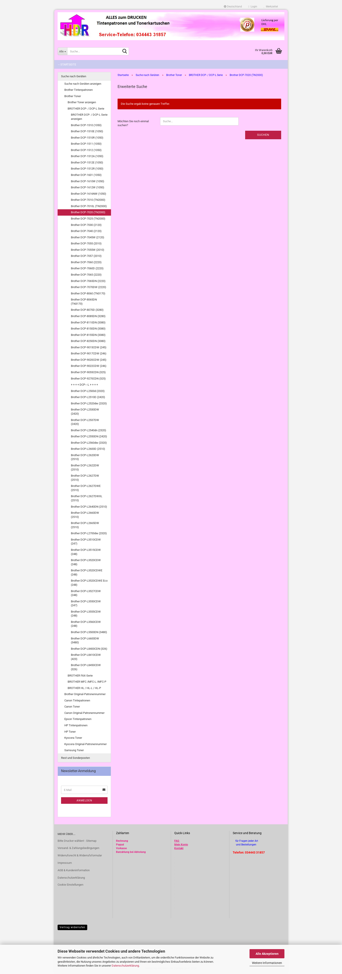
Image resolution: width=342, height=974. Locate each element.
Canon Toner (72, 706)
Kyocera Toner (73, 737)
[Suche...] (62, 51)
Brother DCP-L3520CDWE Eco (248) (89, 582)
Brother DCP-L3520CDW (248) (86, 562)
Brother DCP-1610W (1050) (87, 181)
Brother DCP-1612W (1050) (87, 187)
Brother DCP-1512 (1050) (86, 150)
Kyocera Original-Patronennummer (85, 744)
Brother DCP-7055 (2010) (86, 243)
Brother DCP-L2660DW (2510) (85, 515)
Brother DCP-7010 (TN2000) (88, 199)
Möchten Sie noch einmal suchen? (133, 123)
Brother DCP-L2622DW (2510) (85, 467)
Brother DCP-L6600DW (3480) (85, 640)
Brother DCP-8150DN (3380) (88, 328)
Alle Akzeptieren (267, 953)
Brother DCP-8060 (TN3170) (88, 293)
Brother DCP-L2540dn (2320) (88, 430)
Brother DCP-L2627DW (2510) (85, 477)
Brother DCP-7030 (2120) (86, 225)
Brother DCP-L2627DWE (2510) (86, 488)
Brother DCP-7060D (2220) (87, 268)
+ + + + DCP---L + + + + (84, 384)
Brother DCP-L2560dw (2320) (89, 442)
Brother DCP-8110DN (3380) (88, 322)
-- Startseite (67, 64)
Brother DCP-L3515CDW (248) (86, 552)
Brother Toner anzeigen (82, 102)
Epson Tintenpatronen (77, 719)
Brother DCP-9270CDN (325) (88, 378)
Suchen (263, 134)
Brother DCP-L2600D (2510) (88, 448)
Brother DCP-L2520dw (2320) (89, 403)
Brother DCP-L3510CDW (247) (86, 541)
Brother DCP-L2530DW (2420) (85, 411)
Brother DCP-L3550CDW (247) (86, 603)
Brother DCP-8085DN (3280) (88, 316)
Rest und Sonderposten (75, 757)
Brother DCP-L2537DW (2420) (85, 422)
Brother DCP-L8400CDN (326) (89, 648)
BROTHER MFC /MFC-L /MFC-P (87, 681)
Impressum (65, 862)
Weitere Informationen (267, 963)
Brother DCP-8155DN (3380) (88, 335)
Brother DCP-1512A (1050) (87, 156)
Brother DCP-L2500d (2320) (88, 391)
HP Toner (70, 731)
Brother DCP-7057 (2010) (86, 256)
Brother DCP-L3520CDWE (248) (86, 572)
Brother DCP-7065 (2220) (86, 274)
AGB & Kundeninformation (74, 870)
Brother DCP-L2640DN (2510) (89, 506)
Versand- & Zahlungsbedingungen (78, 848)
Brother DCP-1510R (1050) (87, 137)
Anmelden (84, 800)
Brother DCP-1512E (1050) (87, 162)
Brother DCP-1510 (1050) (86, 125)
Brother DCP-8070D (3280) (87, 309)
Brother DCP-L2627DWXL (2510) (86, 498)
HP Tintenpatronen (75, 725)
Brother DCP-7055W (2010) (87, 249)
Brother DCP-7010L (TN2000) (89, 206)
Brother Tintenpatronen (78, 89)
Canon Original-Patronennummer (84, 713)
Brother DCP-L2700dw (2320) (89, 533)
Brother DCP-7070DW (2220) (88, 287)
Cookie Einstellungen (70, 884)
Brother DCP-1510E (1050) (87, 131)
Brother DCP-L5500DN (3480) (89, 632)
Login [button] (252, 6)
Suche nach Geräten (73, 76)
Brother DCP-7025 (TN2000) (88, 218)
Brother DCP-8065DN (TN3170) (84, 301)
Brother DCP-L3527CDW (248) (86, 593)
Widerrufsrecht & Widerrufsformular (80, 855)
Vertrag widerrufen (72, 927)
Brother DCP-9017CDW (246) (88, 353)
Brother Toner (72, 96)
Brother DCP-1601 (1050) (86, 175)
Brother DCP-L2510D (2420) (88, 397)
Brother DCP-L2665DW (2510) (85, 525)
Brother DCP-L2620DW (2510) (85, 457)
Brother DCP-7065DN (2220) (88, 281)
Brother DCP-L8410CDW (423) (86, 657)
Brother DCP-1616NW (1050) (88, 193)
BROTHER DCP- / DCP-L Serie (86, 108)
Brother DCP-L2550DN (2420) (89, 436)
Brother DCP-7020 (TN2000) (88, 212)
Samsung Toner (74, 750)
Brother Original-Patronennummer (85, 694)
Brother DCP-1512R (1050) (87, 168)
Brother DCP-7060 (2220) (86, 262)
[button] (233, 6)
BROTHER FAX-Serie (80, 675)
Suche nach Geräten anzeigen (82, 83)
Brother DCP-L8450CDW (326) (86, 667)
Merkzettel (271, 6)
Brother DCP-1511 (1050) (86, 143)
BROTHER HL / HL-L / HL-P (84, 688)
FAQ (176, 840)
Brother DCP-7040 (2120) (86, 231)
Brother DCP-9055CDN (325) (88, 372)
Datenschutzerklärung (125, 965)
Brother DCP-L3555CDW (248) (86, 613)
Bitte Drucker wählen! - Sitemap (77, 840)
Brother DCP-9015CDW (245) (88, 347)
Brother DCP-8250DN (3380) (88, 341)
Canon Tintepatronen (77, 700)
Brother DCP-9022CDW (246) (88, 366)
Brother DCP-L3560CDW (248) (86, 624)
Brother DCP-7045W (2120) (87, 237)
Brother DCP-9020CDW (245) (88, 359)
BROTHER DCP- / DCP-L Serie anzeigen (89, 116)
